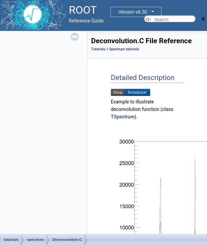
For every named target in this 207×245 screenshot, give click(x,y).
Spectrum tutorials (124, 49)
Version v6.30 (132, 12)
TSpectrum (123, 116)
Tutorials (98, 49)
